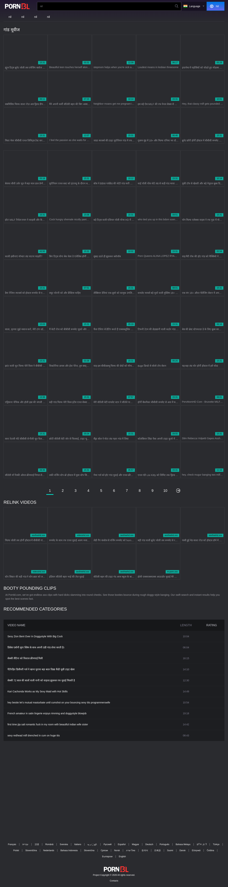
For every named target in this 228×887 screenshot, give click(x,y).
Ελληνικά (196, 850)
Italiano (77, 844)
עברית (25, 844)
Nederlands (48, 850)
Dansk (183, 850)
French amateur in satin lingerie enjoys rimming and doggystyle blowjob (47, 713)
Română (49, 844)
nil (10, 16)
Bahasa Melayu (183, 844)
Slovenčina (89, 850)
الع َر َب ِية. (92, 844)
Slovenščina (31, 850)
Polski (16, 850)
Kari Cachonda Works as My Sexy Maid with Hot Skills (37, 691)
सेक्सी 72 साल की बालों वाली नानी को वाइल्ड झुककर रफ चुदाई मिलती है (41, 680)
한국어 (145, 850)
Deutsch (149, 844)
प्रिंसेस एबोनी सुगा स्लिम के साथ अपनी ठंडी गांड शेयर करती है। (35, 647)
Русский (107, 844)
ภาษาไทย (130, 850)
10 (165, 491)
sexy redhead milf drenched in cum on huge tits (33, 735)
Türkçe (216, 844)
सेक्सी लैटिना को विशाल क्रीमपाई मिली (25, 658)
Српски (104, 850)
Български (107, 856)
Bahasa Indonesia (69, 850)
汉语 (37, 844)
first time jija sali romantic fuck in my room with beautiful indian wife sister (47, 724)
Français (12, 844)
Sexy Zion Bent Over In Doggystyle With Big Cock (35, 636)
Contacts (114, 881)
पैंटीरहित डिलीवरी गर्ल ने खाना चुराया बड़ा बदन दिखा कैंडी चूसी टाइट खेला (41, 669)
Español (122, 844)
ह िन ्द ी (202, 844)
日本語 (157, 850)
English (122, 856)
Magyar (135, 844)
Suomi (170, 850)
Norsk (117, 850)
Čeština (210, 850)
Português (164, 844)
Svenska (64, 844)
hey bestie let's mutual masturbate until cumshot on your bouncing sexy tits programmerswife (58, 702)
